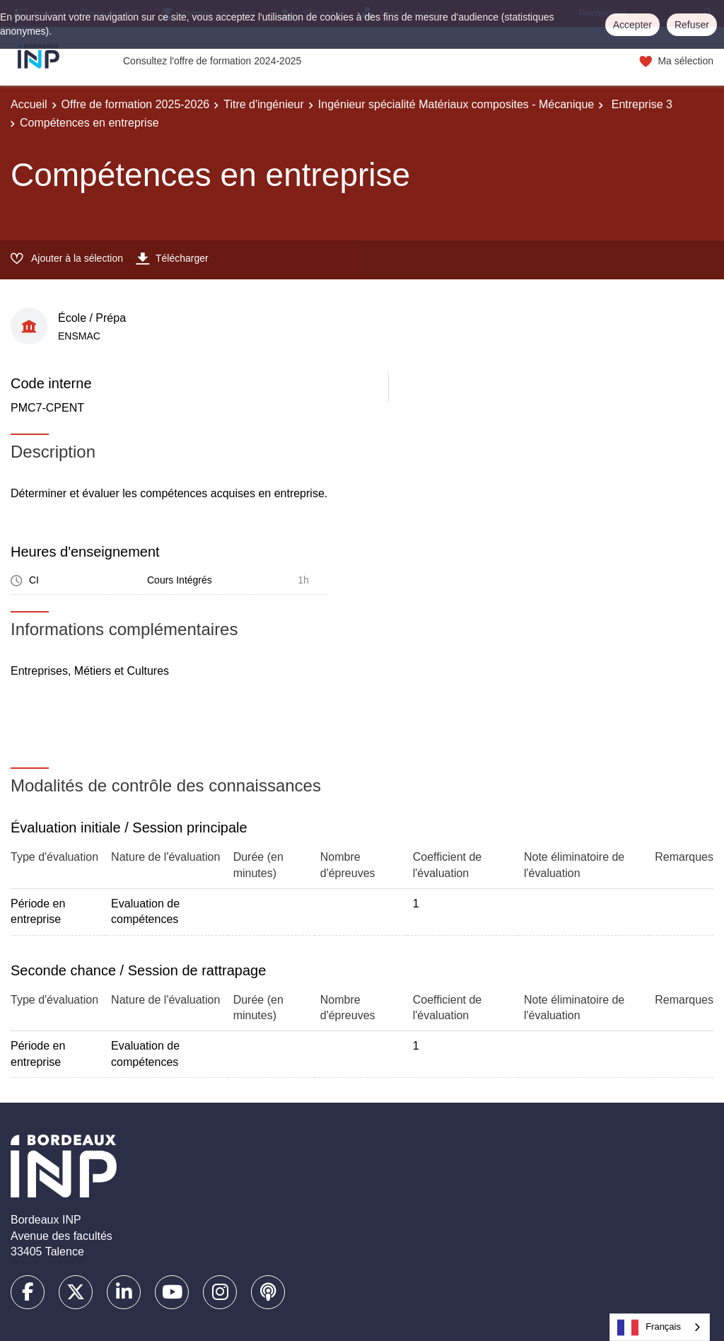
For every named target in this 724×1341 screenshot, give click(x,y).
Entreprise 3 (640, 104)
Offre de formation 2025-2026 (136, 104)
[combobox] (659, 1327)
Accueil (29, 104)
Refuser (692, 24)
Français (649, 1327)
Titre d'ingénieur (263, 104)
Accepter (632, 24)
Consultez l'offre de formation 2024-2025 (212, 60)
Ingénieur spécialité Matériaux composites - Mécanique (456, 104)
